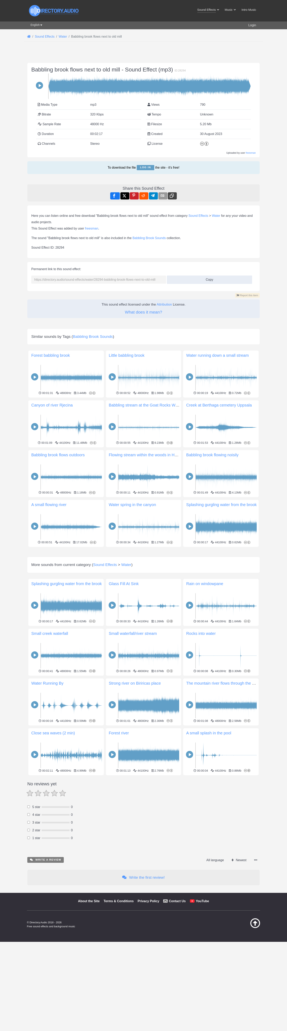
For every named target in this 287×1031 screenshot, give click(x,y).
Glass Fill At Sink (124, 583)
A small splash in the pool (208, 733)
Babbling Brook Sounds (149, 238)
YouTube (202, 901)
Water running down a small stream (217, 355)
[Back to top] (245, 927)
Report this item (247, 295)
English (35, 24)
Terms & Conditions (119, 901)
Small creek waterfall (49, 633)
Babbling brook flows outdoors (58, 455)
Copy (208, 278)
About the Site (88, 901)
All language (215, 860)
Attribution (164, 304)
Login (252, 25)
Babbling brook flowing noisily (212, 455)
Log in (145, 167)
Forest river (119, 733)
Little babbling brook (126, 355)
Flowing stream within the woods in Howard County (154, 455)
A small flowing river (49, 504)
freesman (251, 152)
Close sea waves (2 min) (53, 733)
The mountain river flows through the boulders (226, 683)
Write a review (45, 859)
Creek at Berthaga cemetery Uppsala (219, 405)
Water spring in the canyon (132, 504)
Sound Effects (198, 215)
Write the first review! (143, 877)
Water (216, 215)
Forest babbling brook (50, 355)
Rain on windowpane (204, 583)
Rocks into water (201, 633)
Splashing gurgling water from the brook (221, 504)
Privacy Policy (148, 901)
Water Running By (47, 683)
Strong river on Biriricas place (135, 683)
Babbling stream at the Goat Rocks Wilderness (150, 405)
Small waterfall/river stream (133, 633)
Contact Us (177, 901)
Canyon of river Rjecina (52, 405)
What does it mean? (143, 312)
